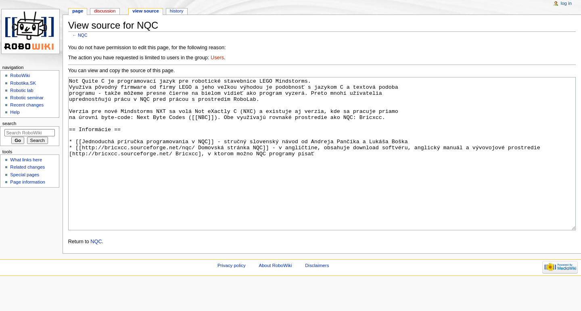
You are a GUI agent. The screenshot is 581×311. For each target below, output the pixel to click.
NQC (83, 35)
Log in (566, 3)
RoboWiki (20, 75)
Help (15, 112)
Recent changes (27, 104)
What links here (26, 159)
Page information (27, 182)
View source (145, 10)
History (177, 10)
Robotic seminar (27, 97)
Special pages (24, 174)
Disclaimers (317, 295)
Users (217, 58)
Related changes (27, 167)
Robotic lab (21, 90)
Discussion (104, 10)
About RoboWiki (275, 295)
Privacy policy (231, 295)
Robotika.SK (23, 83)
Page (77, 10)
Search (9, 123)
